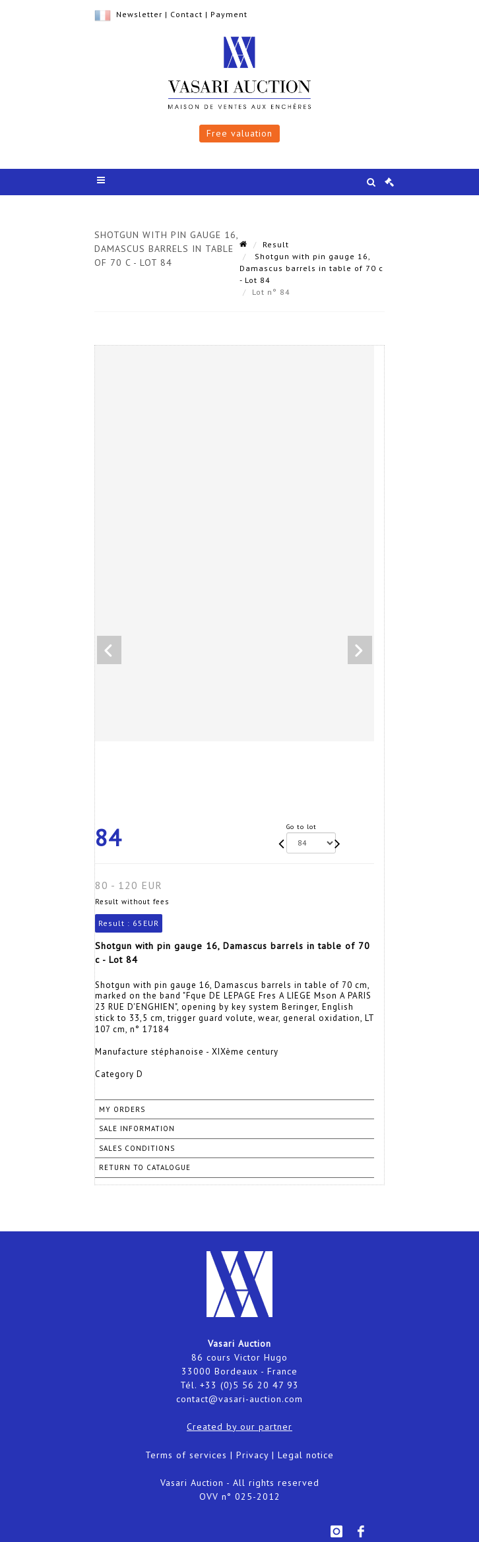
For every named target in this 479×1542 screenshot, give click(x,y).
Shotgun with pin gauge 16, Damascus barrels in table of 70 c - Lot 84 (311, 268)
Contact (186, 14)
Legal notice (306, 1455)
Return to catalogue (145, 1167)
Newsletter (139, 14)
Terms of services (186, 1455)
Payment (228, 14)
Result (276, 244)
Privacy (252, 1455)
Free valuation (239, 133)
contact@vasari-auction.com (239, 1399)
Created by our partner (239, 1427)
